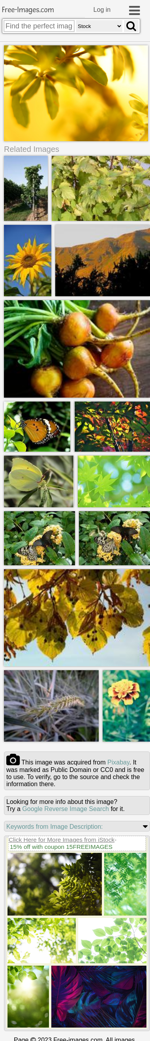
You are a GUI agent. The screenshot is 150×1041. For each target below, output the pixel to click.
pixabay (118, 762)
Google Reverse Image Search (65, 808)
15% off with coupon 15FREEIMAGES (61, 846)
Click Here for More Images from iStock (61, 839)
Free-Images (28, 10)
